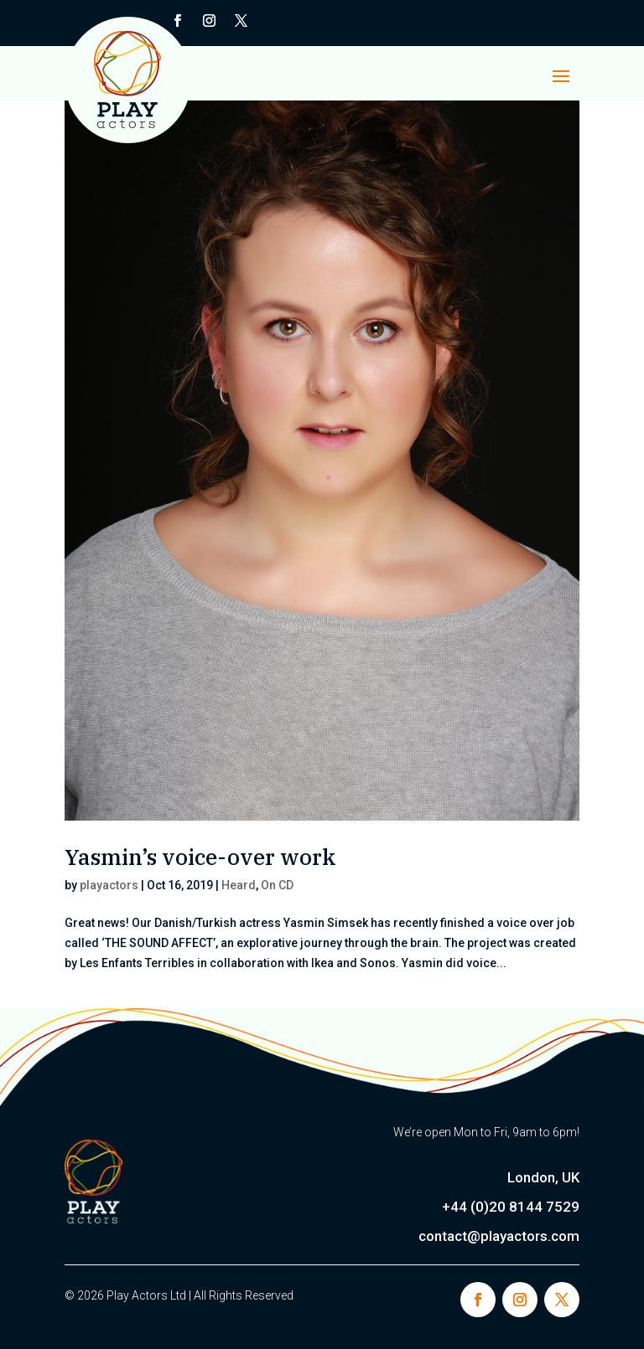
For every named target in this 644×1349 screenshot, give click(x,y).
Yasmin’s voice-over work (200, 856)
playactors (109, 885)
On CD (277, 885)
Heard (238, 885)
